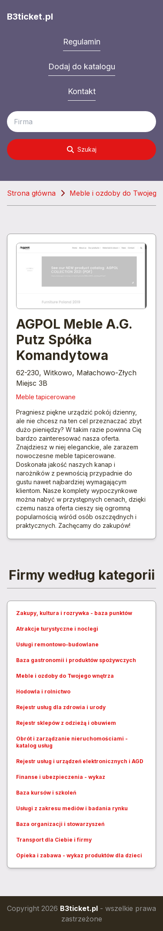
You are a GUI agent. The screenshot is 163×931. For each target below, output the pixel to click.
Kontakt (82, 91)
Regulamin (81, 41)
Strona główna (31, 193)
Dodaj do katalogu (81, 66)
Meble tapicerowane (46, 397)
